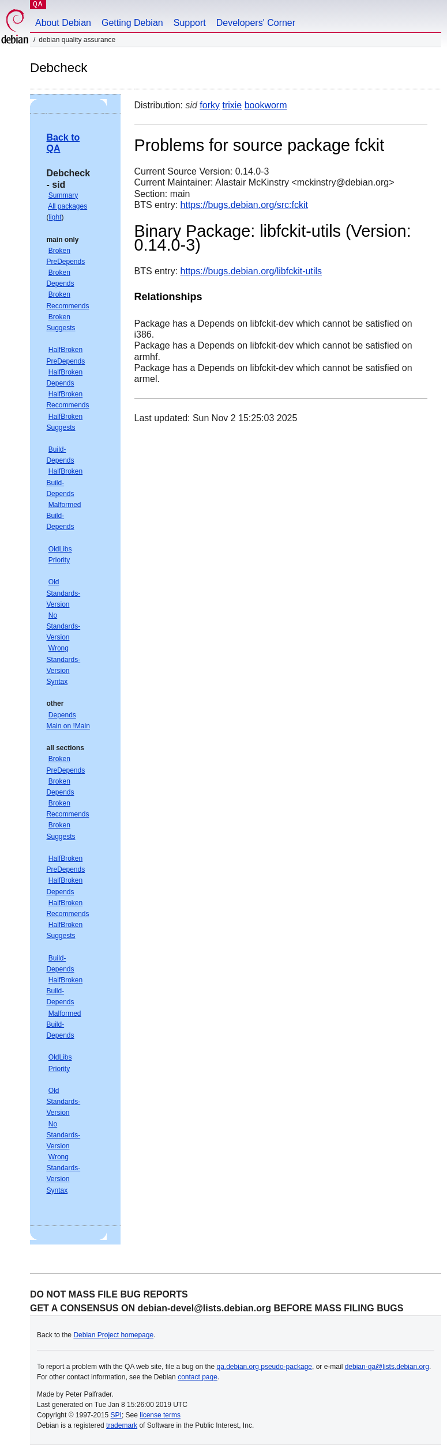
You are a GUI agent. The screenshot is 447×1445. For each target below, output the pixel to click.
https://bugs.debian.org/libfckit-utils (251, 271)
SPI (116, 1415)
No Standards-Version (63, 626)
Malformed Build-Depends (63, 516)
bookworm (266, 105)
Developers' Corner (255, 23)
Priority (59, 560)
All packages (67, 206)
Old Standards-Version (63, 593)
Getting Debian (132, 23)
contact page (197, 1377)
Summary (63, 195)
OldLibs (60, 549)
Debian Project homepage (113, 1335)
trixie (232, 105)
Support (190, 23)
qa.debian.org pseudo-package (264, 1367)
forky (210, 105)
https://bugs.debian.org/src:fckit (244, 205)
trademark (121, 1425)
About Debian (63, 23)
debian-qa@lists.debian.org (387, 1367)
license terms (160, 1415)
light (54, 217)
